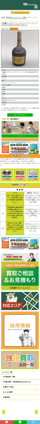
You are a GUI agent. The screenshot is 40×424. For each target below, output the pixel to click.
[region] (20, 411)
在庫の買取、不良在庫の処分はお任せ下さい (17, 382)
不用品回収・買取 (9, 377)
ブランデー (15, 29)
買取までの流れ (9, 387)
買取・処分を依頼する (20, 115)
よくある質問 (8, 392)
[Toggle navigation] (36, 7)
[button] (3, 412)
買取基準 (7, 397)
